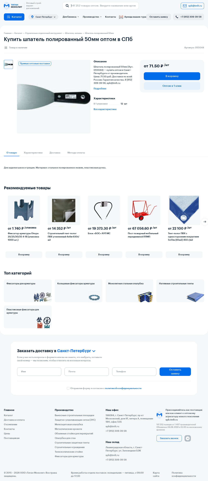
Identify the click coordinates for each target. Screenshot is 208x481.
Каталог (14, 17)
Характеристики (33, 153)
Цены (7, 434)
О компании (10, 424)
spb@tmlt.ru (192, 6)
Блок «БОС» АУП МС (99, 233)
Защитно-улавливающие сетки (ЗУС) (75, 420)
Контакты (110, 17)
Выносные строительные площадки (74, 415)
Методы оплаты (76, 153)
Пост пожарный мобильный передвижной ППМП (143, 235)
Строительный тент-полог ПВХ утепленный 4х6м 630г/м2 (63, 236)
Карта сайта (156, 474)
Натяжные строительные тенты (176, 283)
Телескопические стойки (69, 452)
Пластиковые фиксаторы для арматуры (22, 311)
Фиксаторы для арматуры (20, 283)
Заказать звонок (169, 438)
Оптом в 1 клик (172, 86)
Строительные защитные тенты (72, 443)
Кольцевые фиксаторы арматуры (76, 283)
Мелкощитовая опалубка (69, 424)
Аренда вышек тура (132, 17)
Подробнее (100, 89)
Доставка (55, 153)
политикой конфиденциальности (123, 388)
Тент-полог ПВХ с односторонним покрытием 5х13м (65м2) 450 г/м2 (183, 236)
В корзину (172, 76)
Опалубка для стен (65, 438)
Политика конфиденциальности (184, 474)
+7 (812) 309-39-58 (188, 17)
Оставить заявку (159, 17)
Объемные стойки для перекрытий (74, 434)
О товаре (11, 153)
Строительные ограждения (69, 447)
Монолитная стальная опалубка (125, 283)
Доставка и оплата (14, 420)
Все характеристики (105, 109)
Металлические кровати (68, 429)
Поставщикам (12, 438)
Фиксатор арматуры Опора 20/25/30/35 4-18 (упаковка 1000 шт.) (23, 236)
